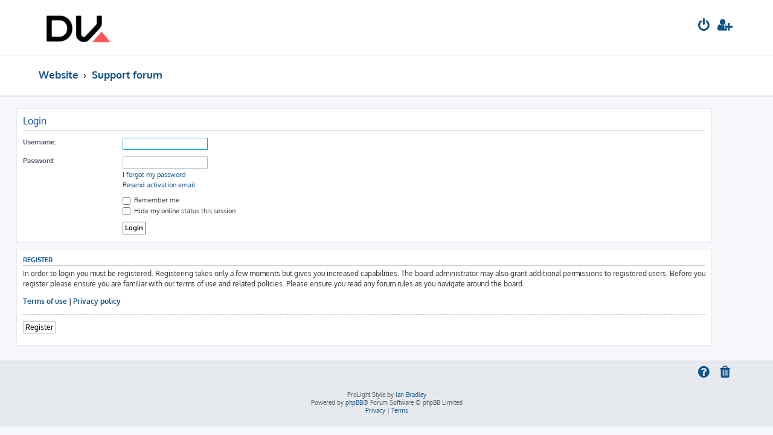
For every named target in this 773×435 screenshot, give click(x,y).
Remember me (173, 200)
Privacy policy (119, 301)
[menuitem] (704, 26)
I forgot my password (176, 174)
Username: (61, 142)
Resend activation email (181, 185)
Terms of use (67, 301)
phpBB (354, 402)
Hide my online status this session (201, 211)
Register (61, 327)
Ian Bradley (411, 394)
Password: (61, 160)
